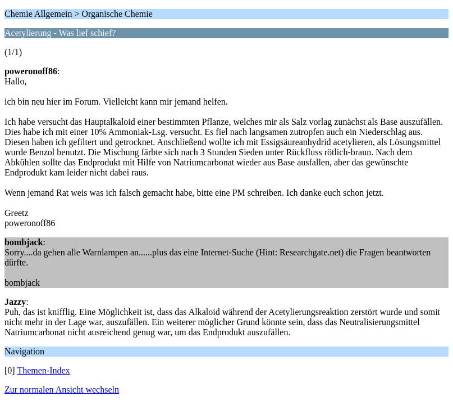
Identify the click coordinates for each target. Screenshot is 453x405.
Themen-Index (43, 370)
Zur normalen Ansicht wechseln (61, 389)
